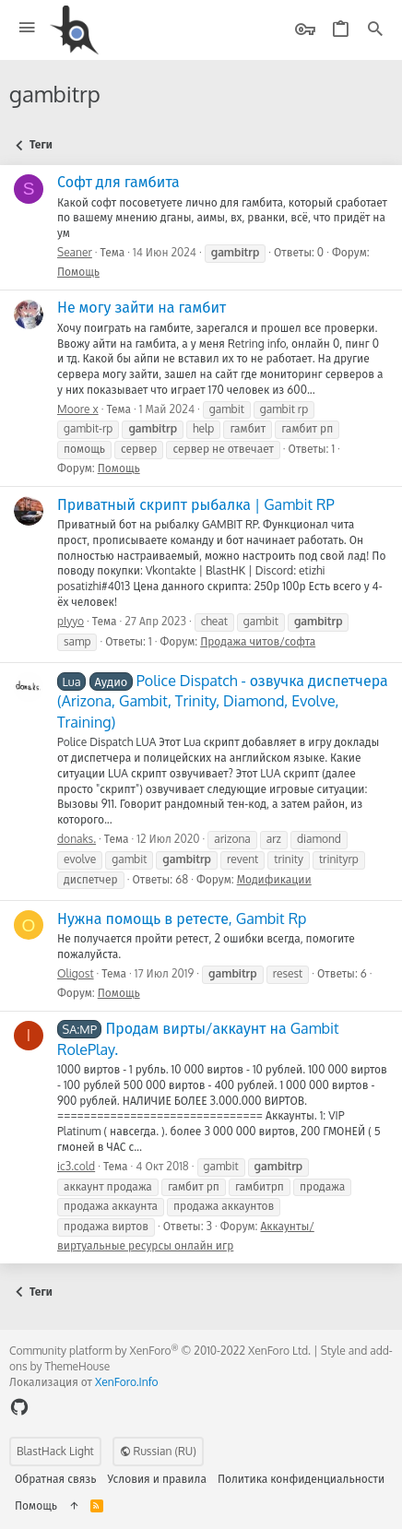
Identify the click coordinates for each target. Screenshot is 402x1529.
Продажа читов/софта (257, 641)
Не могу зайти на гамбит (141, 307)
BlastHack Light (55, 1451)
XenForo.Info (127, 1382)
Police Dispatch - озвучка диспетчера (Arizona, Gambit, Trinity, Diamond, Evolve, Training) (222, 701)
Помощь (78, 272)
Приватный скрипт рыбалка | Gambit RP (196, 504)
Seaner (74, 252)
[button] (27, 28)
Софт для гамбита (118, 181)
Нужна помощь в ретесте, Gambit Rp (182, 918)
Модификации (274, 879)
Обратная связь (56, 1479)
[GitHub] (19, 1406)
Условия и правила (157, 1479)
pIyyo (70, 621)
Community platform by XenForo (160, 1350)
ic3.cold (76, 1166)
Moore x (78, 409)
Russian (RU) (158, 1451)
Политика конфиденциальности (301, 1479)
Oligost (75, 973)
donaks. (76, 839)
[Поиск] (375, 30)
